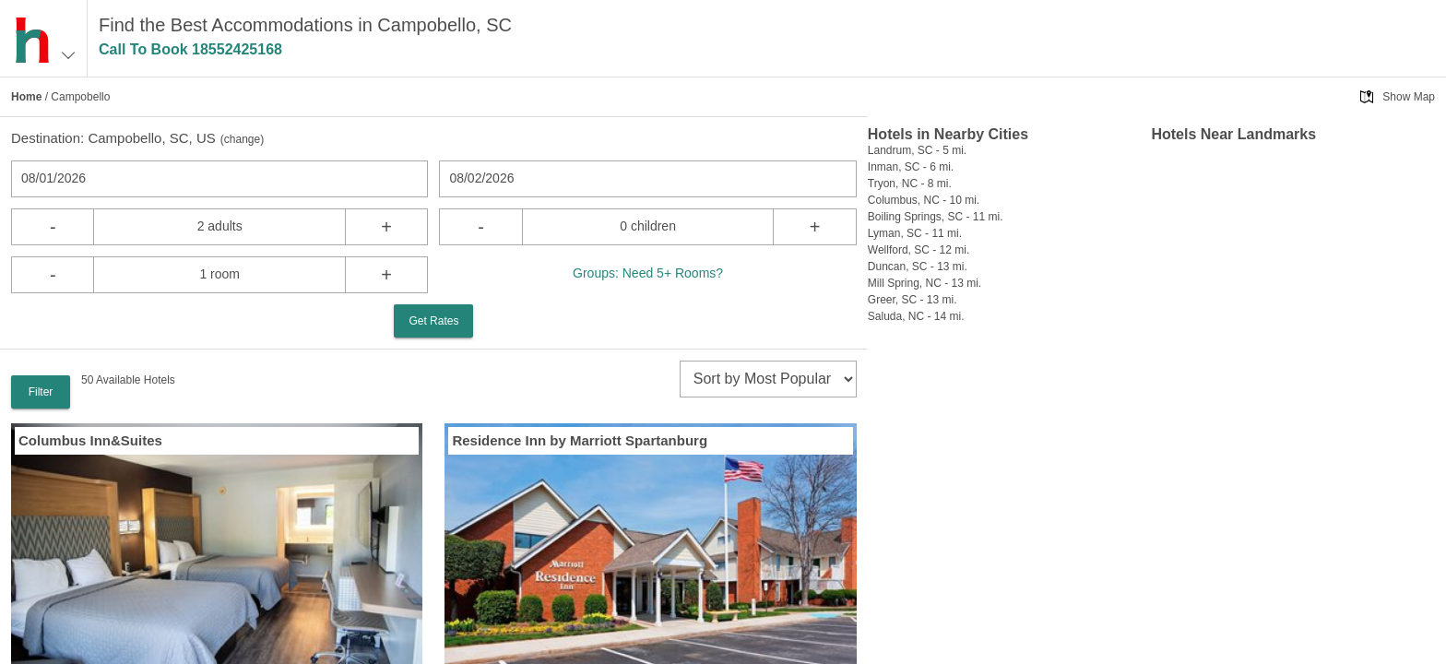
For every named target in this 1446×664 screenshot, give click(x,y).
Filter (41, 391)
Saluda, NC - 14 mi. (916, 316)
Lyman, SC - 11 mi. (915, 233)
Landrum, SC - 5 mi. (917, 150)
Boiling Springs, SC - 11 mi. (935, 216)
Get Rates (433, 320)
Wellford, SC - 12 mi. (918, 249)
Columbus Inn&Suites (90, 440)
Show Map (1408, 96)
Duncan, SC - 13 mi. (917, 266)
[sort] (768, 379)
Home (26, 96)
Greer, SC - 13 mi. (912, 299)
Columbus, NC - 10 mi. (923, 200)
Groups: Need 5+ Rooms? (648, 273)
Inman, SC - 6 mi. (911, 166)
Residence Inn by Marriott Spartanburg (579, 440)
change (242, 139)
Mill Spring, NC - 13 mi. (924, 283)
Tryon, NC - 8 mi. (910, 183)
